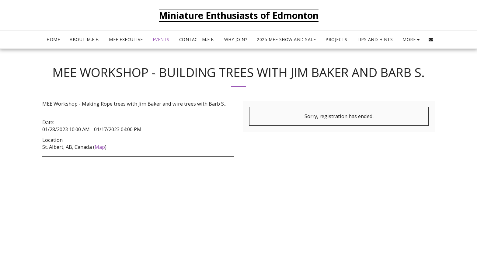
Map (100, 146)
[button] (431, 39)
